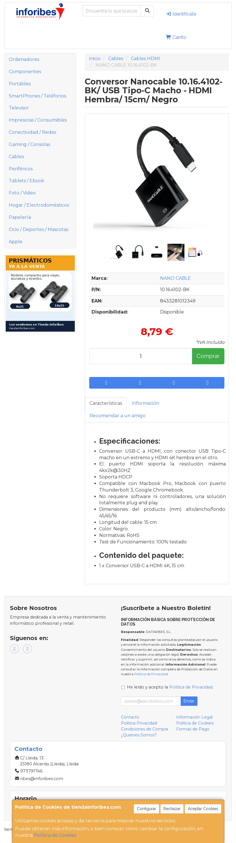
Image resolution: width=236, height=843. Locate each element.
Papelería (20, 217)
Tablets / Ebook (26, 180)
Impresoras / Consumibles (38, 120)
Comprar (208, 356)
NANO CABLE (175, 278)
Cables (16, 156)
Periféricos (21, 168)
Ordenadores (24, 59)
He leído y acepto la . (170, 687)
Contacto (130, 717)
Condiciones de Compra (144, 729)
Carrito (176, 37)
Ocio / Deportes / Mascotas (38, 229)
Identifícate (181, 14)
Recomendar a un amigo (118, 415)
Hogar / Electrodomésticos (39, 205)
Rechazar (171, 808)
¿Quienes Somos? (139, 735)
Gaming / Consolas (29, 144)
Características (106, 403)
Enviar (189, 701)
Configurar (146, 808)
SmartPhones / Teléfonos (37, 96)
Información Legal (194, 717)
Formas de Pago (192, 729)
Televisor (19, 108)
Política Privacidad (139, 723)
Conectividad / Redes (32, 132)
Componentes (25, 71)
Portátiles (20, 83)
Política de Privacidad (151, 674)
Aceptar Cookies (203, 808)
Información (145, 403)
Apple (15, 241)
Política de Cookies (55, 835)
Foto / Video (22, 193)
